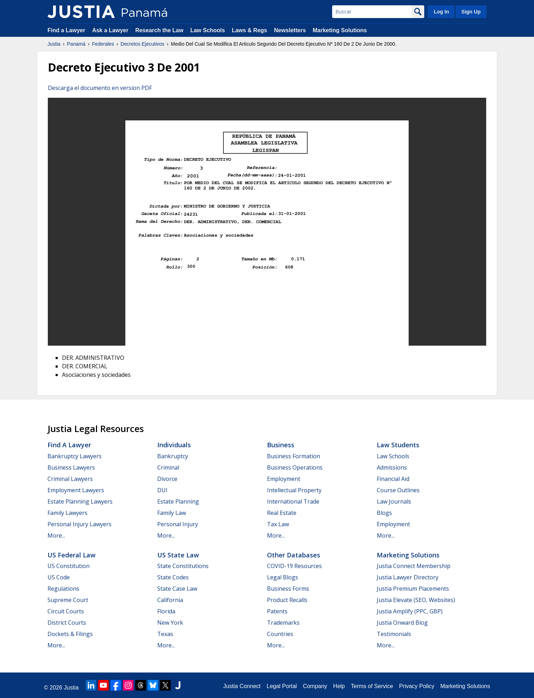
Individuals (174, 445)
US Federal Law (71, 555)
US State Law (178, 555)
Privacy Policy (416, 686)
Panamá (76, 44)
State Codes (173, 577)
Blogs (384, 513)
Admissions (392, 467)
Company (315, 686)
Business (280, 445)
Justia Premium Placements (413, 588)
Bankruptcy (172, 456)
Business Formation (293, 456)
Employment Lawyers (75, 490)
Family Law (171, 513)
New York (170, 622)
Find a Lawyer (66, 30)
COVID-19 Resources (294, 566)
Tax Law (278, 524)
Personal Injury (177, 524)
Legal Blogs (282, 577)
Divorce (167, 479)
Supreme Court (67, 600)
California (170, 600)
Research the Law (159, 30)
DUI (162, 490)
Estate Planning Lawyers (80, 501)
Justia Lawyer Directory (407, 577)
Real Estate (281, 513)
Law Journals (394, 501)
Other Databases (293, 555)
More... (56, 535)
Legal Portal (282, 686)
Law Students (398, 445)
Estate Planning (178, 501)
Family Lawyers (67, 513)
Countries (280, 634)
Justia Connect (242, 686)
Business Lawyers (71, 467)
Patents (277, 611)
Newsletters (290, 30)
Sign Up (471, 12)
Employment (283, 479)
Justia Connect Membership (413, 566)
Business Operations (295, 467)
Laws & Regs (249, 30)
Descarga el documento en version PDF (100, 88)
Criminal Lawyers (70, 479)
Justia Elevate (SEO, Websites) (416, 600)
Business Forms (288, 588)
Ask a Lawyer (111, 30)
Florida (166, 611)
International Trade (293, 501)
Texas (165, 634)
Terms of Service (372, 686)
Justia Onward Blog (402, 622)
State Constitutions (183, 566)
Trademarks (283, 622)
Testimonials (394, 634)
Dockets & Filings (70, 634)
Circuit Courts (65, 611)
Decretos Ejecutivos (142, 44)
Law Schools (207, 30)
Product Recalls (287, 600)
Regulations (63, 588)
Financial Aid (393, 479)
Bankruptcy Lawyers (74, 456)
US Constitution (68, 566)
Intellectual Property (294, 490)
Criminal (168, 467)
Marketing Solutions (340, 30)
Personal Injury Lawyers (79, 524)
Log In (441, 12)
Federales (103, 44)
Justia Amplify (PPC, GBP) (410, 611)
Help (339, 686)
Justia (54, 44)
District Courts (66, 622)
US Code (58, 577)
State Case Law (177, 588)
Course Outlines (398, 490)
